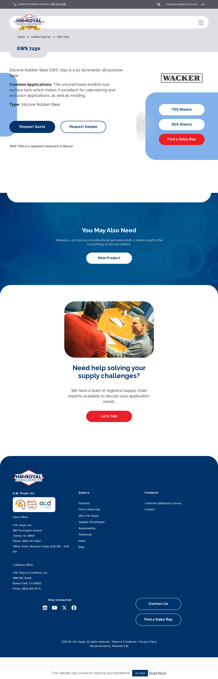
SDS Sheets (181, 124)
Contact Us (158, 604)
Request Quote (32, 127)
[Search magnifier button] (90, 668)
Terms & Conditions (124, 642)
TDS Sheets (181, 109)
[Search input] (63, 668)
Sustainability (87, 528)
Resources (85, 534)
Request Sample (83, 127)
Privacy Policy (148, 642)
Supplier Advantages (92, 522)
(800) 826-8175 (31, 589)
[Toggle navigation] (201, 22)
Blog (81, 547)
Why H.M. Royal (89, 516)
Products (84, 503)
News (82, 541)
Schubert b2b (120, 646)
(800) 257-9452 (58, 4)
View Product (109, 258)
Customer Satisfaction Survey (185, 4)
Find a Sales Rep (182, 139)
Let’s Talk (109, 416)
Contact (150, 509)
